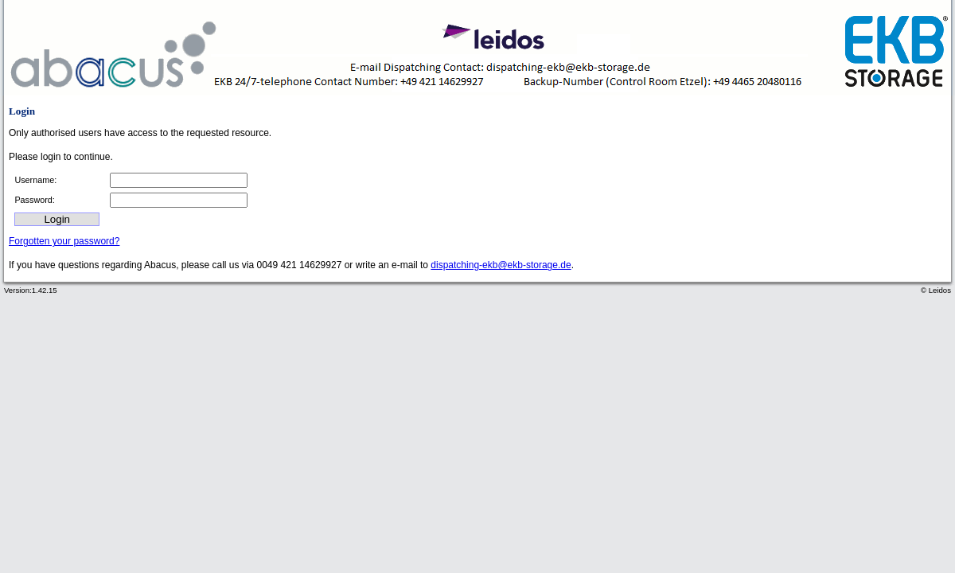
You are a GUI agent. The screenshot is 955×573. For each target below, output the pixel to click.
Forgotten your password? (64, 241)
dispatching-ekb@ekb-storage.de (501, 265)
